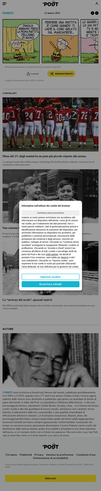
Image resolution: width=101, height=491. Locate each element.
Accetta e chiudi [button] (50, 284)
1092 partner (52, 254)
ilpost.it (64, 257)
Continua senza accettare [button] (50, 213)
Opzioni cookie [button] (50, 277)
